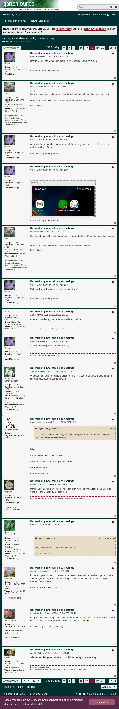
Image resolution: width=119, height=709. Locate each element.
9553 (14, 67)
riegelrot (8, 492)
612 (13, 433)
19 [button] (97, 47)
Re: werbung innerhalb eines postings (52, 53)
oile (6, 94)
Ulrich (7, 63)
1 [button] (73, 47)
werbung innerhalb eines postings (20, 38)
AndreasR (8, 378)
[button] (64, 48)
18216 (15, 385)
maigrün (8, 578)
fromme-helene (11, 429)
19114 (15, 538)
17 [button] (86, 47)
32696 (15, 97)
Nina (27, 41)
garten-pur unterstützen (95, 29)
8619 (14, 315)
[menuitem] (16, 14)
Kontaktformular (63, 29)
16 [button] (81, 47)
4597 (14, 495)
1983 (14, 582)
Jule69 (7, 657)
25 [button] (111, 47)
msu (22, 41)
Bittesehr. (34, 449)
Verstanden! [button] (101, 702)
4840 (14, 624)
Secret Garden (10, 620)
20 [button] (102, 47)
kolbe (16, 41)
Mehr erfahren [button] (38, 704)
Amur (6, 312)
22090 (15, 661)
